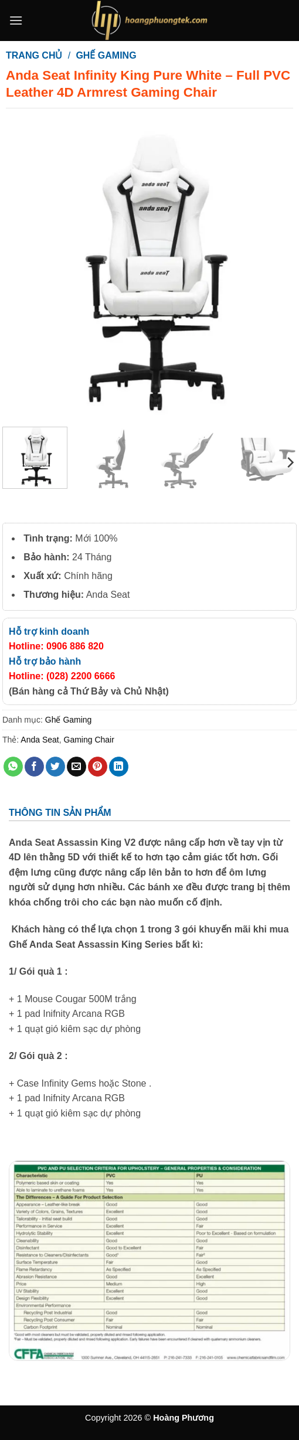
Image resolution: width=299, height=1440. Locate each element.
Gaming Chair (89, 739)
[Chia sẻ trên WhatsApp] (13, 767)
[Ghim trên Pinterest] (97, 767)
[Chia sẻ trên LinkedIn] (118, 767)
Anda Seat (40, 739)
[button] (16, 20)
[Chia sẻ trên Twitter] (55, 767)
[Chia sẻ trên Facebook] (34, 767)
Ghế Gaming (106, 55)
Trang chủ (34, 55)
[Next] (290, 462)
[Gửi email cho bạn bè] (76, 767)
